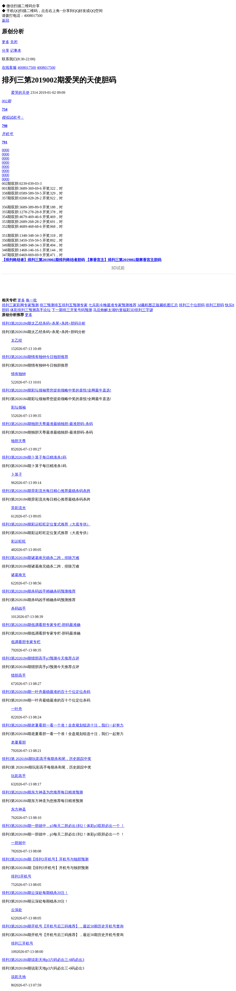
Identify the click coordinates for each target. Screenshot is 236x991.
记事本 (15, 50)
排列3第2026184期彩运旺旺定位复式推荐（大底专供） (46, 524)
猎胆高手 (18, 675)
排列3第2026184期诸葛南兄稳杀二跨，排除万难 (40, 558)
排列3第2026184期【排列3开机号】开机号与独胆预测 (45, 859)
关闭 (14, 42)
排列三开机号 (22, 943)
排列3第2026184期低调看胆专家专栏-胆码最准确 (41, 625)
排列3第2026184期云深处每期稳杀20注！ (35, 893)
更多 (5, 42)
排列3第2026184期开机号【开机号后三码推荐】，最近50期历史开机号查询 (63, 926)
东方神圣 (18, 809)
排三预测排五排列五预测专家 (64, 305)
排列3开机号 (21, 876)
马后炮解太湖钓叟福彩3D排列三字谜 (123, 310)
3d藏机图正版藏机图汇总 (157, 305)
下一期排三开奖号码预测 (72, 310)
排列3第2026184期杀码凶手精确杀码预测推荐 (39, 591)
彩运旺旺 (18, 541)
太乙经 (16, 340)
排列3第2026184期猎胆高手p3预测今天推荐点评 (40, 658)
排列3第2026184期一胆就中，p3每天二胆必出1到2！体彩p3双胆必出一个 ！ (63, 826)
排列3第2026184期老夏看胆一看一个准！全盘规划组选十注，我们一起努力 (63, 725)
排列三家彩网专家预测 (20, 305)
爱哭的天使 (20, 92)
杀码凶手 (18, 608)
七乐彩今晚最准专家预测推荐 (112, 305)
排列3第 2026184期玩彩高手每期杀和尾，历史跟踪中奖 (46, 759)
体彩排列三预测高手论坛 (30, 310)
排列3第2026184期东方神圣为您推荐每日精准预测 (42, 792)
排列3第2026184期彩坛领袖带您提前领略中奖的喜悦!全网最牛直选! (56, 390)
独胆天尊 (18, 441)
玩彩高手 (18, 776)
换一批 (31, 300)
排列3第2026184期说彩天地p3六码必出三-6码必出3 (43, 960)
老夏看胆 (18, 742)
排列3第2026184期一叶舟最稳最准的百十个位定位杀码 (46, 692)
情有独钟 (18, 374)
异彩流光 (18, 508)
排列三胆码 (215, 305)
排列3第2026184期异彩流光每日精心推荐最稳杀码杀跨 (46, 491)
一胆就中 (18, 843)
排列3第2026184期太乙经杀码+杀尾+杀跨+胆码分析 (44, 323)
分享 (5, 50)
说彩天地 (18, 977)
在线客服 (9, 68)
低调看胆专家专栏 (26, 642)
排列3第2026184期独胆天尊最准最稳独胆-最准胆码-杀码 (47, 424)
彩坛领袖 (18, 407)
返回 (5, 20)
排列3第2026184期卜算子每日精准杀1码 (34, 457)
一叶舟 (16, 709)
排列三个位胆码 (192, 305)
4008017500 (27, 68)
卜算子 (16, 474)
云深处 (16, 910)
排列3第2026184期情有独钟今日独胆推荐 (35, 357)
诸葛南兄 (18, 575)
